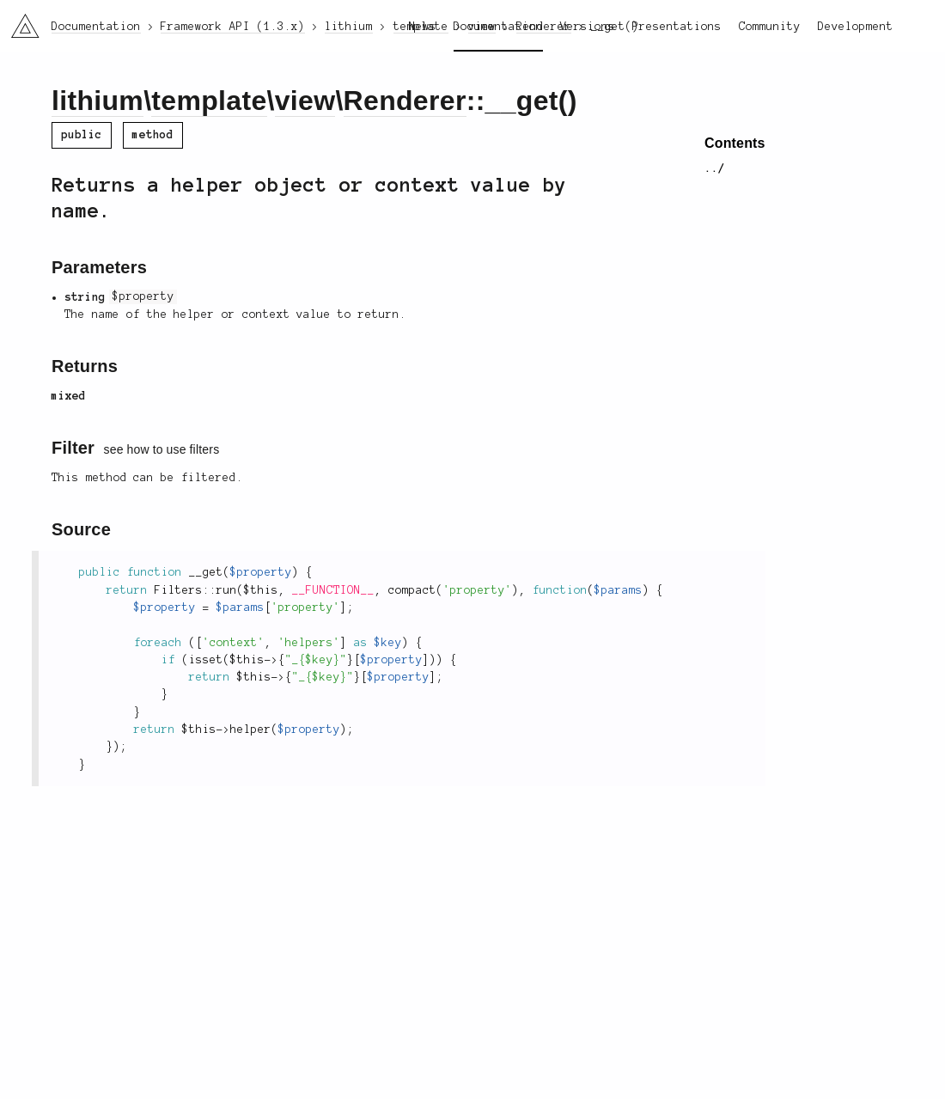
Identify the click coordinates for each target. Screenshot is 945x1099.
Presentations (677, 27)
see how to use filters (162, 449)
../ (714, 168)
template (208, 100)
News (422, 27)
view (305, 100)
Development (855, 27)
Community (770, 27)
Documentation (498, 27)
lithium (97, 100)
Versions (587, 27)
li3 (19, 20)
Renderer (405, 100)
